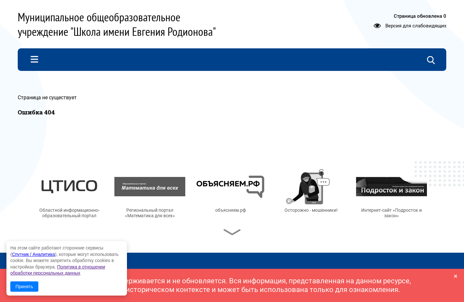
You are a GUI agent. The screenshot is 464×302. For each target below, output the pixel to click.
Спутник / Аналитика (33, 254)
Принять (24, 286)
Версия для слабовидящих (415, 26)
